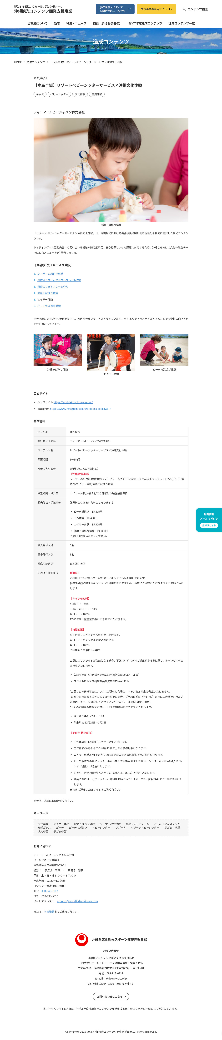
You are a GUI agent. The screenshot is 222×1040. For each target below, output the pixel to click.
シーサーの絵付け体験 (50, 274)
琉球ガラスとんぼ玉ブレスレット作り (59, 280)
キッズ (40, 94)
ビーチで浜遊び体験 (49, 306)
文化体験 (80, 94)
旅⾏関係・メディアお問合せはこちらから (113, 9)
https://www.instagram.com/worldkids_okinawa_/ (80, 409)
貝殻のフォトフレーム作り (52, 286)
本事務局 (49, 911)
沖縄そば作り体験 (47, 293)
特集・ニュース (76, 23)
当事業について (37, 23)
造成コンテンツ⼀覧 (182, 23)
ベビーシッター (59, 94)
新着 (57, 23)
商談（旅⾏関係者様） (107, 23)
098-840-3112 (49, 891)
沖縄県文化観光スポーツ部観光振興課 (111, 939)
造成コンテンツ (36, 62)
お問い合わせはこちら (110, 996)
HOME (18, 62)
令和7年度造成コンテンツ (145, 23)
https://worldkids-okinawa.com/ (73, 402)
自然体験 (97, 94)
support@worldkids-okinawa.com (77, 901)
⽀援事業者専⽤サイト (154, 9)
